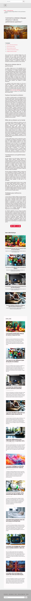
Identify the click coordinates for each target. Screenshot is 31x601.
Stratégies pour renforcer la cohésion (12, 51)
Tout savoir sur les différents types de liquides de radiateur (16, 268)
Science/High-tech (10, 10)
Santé (15, 594)
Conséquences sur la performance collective (12, 49)
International (11, 594)
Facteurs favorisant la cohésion (11, 46)
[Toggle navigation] (5, 5)
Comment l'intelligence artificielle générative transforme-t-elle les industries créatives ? (15, 467)
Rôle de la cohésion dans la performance (12, 44)
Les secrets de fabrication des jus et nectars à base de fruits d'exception (15, 249)
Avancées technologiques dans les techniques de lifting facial (15, 520)
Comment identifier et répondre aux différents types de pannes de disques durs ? (15, 306)
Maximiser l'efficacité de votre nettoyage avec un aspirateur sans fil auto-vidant (15, 441)
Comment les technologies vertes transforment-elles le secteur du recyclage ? (15, 494)
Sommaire (8, 43)
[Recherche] (14, 1)
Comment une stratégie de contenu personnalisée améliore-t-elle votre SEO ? (15, 548)
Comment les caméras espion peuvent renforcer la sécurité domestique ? (15, 287)
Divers (27, 594)
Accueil (5, 10)
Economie (6, 594)
